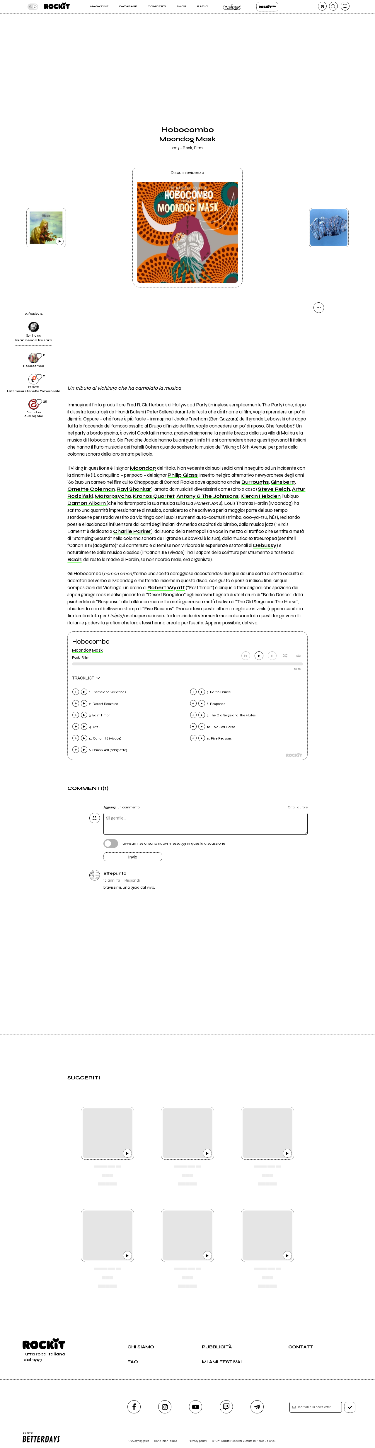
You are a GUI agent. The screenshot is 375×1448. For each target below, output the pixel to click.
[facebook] (134, 1406)
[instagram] (164, 1406)
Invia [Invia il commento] (132, 857)
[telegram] (257, 1406)
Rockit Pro (267, 6)
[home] (57, 6)
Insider (232, 6)
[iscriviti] (349, 1407)
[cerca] (333, 6)
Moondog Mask (87, 650)
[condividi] (318, 307)
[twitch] (226, 1406)
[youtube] (195, 1406)
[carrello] (322, 6)
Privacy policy (197, 1441)
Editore (41, 1437)
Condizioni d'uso (165, 1441)
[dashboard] (345, 6)
